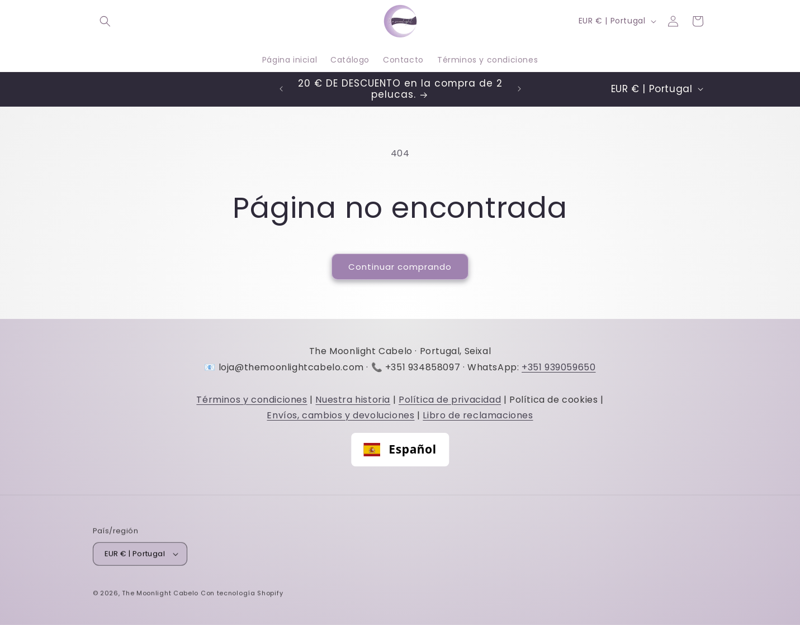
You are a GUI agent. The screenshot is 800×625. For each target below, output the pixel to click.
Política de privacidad (450, 399)
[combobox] (400, 449)
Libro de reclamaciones (478, 415)
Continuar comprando (400, 267)
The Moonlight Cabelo (160, 594)
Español (399, 449)
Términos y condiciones (251, 399)
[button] (105, 21)
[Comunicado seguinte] (519, 88)
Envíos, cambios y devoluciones (340, 415)
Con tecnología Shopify (242, 594)
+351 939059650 (558, 367)
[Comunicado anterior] (281, 88)
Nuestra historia (352, 399)
